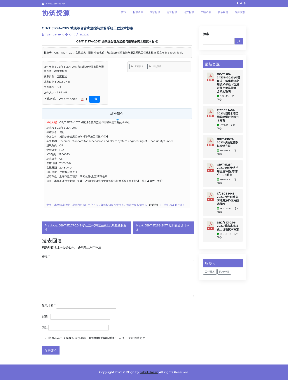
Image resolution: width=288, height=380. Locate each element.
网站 (45, 327)
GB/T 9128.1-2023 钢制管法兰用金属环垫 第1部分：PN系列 (227, 170)
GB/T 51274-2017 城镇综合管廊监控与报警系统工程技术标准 (117, 41)
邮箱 (46, 316)
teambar (51, 34)
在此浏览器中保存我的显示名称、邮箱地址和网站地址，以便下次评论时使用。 (96, 338)
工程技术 (137, 66)
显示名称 (48, 305)
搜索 (206, 34)
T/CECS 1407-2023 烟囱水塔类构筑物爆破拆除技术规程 (228, 115)
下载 (94, 99)
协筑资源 (56, 13)
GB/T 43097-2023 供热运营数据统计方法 (227, 142)
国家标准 (62, 76)
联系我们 (154, 205)
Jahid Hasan (149, 372)
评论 (46, 256)
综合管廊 (155, 66)
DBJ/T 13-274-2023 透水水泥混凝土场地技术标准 (228, 226)
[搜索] (239, 41)
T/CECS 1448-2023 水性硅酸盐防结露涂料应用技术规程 (228, 199)
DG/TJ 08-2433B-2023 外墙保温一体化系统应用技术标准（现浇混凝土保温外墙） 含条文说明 (228, 83)
